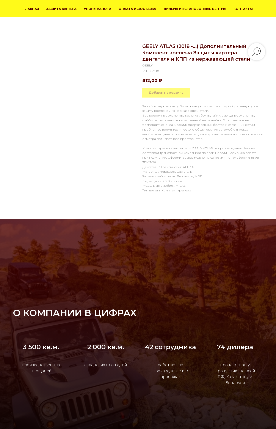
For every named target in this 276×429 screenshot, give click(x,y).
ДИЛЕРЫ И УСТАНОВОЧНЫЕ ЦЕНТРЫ (194, 9)
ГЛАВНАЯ (31, 9)
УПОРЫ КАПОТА (97, 9)
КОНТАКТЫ (243, 9)
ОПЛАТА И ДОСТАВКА (137, 9)
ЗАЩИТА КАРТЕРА (61, 9)
